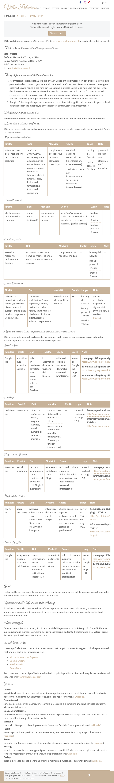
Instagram (85, 3)
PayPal (96, 317)
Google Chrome (18, 660)
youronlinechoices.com (29, 676)
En (103, 3)
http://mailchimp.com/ (98, 414)
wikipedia (79, 696)
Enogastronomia (78, 8)
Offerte (55, 8)
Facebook (80, 3)
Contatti (105, 8)
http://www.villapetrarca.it (66, 41)
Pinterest (89, 3)
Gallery (65, 8)
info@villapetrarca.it (20, 68)
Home (38, 8)
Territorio (94, 8)
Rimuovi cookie (57, 33)
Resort (46, 8)
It (106, 3)
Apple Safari (16, 668)
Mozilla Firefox (17, 664)
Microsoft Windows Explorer (24, 657)
